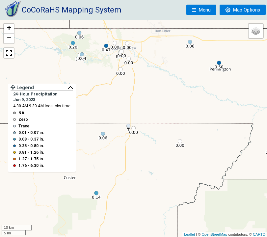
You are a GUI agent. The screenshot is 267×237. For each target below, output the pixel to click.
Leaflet (189, 234)
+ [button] (9, 29)
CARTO (259, 234)
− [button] (9, 38)
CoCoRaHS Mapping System (71, 9)
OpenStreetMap (214, 234)
